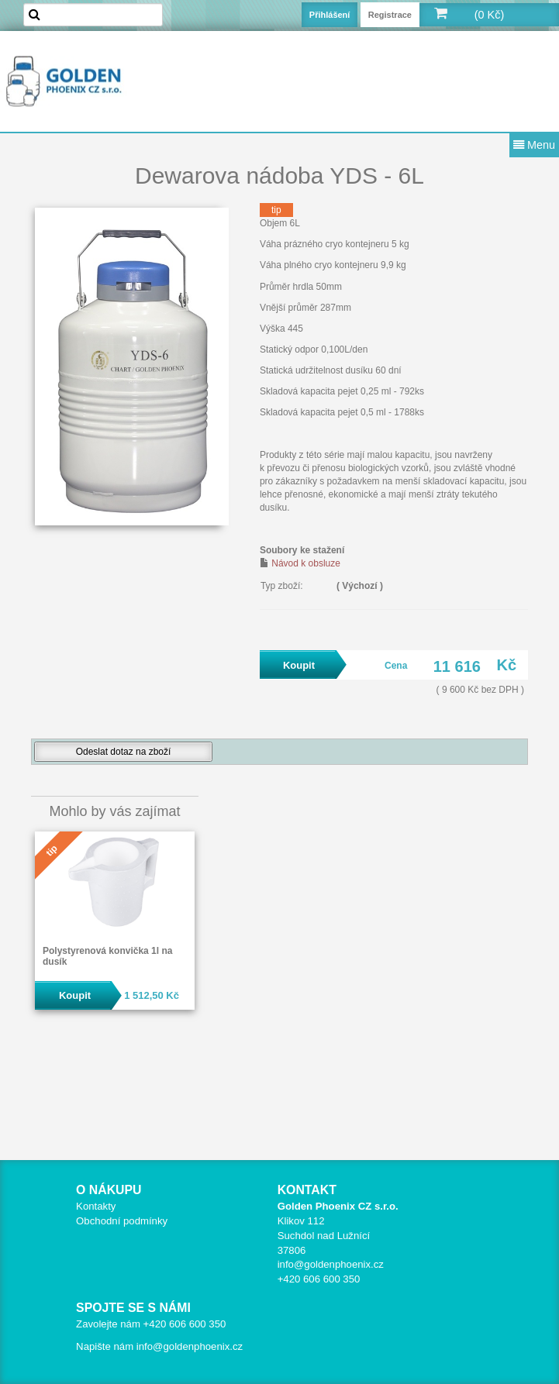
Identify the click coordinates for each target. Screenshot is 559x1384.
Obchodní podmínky (121, 1221)
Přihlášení (329, 14)
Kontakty (96, 1206)
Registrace (390, 14)
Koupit (75, 995)
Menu (534, 145)
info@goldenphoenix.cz (331, 1264)
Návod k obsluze (305, 563)
